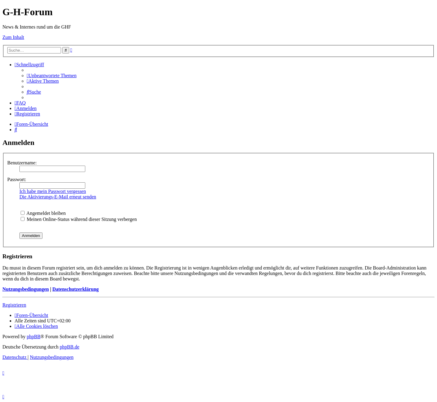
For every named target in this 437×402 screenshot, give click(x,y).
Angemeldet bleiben (43, 213)
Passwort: (16, 179)
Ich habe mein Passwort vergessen (52, 191)
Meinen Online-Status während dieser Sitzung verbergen (79, 219)
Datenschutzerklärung (75, 289)
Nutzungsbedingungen (25, 289)
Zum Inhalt (13, 37)
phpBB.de (69, 346)
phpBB (33, 336)
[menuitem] (51, 75)
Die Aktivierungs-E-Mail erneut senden (57, 196)
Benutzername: (22, 162)
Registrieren (14, 305)
